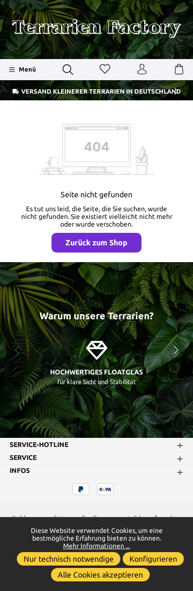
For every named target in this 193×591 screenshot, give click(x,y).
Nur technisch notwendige (69, 559)
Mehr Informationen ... (96, 546)
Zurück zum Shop (96, 242)
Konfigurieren (153, 559)
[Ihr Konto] (142, 69)
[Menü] (22, 69)
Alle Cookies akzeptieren (100, 574)
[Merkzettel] (105, 69)
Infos (20, 471)
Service (23, 458)
